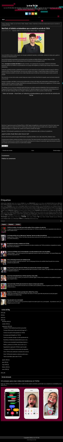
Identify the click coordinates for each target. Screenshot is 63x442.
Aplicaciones (32, 203)
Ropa (22, 214)
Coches (51, 204)
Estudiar (26, 207)
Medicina (25, 212)
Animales (23, 203)
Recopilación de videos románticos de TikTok (18, 243)
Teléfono (8, 216)
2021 (2, 372)
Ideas (3, 210)
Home (3, 23)
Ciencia (46, 204)
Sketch (38, 214)
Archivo (18, 224)
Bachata (56, 203)
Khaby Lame (53, 210)
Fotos (2, 208)
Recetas (2, 214)
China (40, 204)
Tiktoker (26, 23)
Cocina (54, 204)
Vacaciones (55, 216)
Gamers (7, 208)
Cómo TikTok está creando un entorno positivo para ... (16, 354)
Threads (16, 216)
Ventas (8, 218)
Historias (45, 208)
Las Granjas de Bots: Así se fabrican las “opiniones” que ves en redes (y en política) (27, 235)
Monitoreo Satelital (39, 212)
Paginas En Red (33, 439)
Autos (52, 203)
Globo (23, 208)
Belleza (5, 204)
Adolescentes (4, 203)
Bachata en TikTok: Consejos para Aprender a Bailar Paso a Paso (22, 292)
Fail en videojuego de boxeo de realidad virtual (18, 259)
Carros (29, 204)
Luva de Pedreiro (6, 212)
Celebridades (36, 204)
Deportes (8, 23)
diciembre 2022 (5, 321)
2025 (2, 312)
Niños (57, 212)
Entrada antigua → (57, 150)
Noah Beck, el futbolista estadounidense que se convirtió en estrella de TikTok (26, 28)
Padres (2, 213)
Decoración (32, 206)
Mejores (28, 212)
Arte (40, 203)
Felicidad (45, 207)
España (21, 207)
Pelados (21, 213)
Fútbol (11, 23)
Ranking (51, 213)
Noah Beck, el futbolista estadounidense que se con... (15, 340)
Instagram (16, 210)
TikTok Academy (30, 216)
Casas (32, 204)
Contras (13, 206)
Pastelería (15, 213)
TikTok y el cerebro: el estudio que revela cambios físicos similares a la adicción (26, 227)
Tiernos (19, 216)
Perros (26, 213)
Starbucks (46, 214)
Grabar (25, 208)
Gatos (15, 208)
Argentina (37, 203)
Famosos (42, 207)
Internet (37, 210)
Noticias (60, 212)
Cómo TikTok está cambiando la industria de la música (16, 351)
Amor (16, 203)
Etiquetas (11, 224)
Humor (60, 209)
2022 (2, 320)
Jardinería (45, 210)
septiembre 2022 (6, 326)
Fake (38, 207)
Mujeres (47, 212)
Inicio (3, 19)
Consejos (9, 206)
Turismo (47, 216)
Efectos (14, 207)
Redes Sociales (9, 215)
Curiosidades (21, 206)
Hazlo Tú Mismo (37, 208)
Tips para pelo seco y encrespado (15, 300)
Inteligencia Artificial (31, 210)
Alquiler (13, 203)
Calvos (22, 204)
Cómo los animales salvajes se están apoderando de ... (16, 337)
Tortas (41, 216)
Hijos (41, 208)
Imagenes (6, 210)
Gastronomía (11, 208)
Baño (61, 203)
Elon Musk (18, 207)
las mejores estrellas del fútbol (13, 63)
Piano (30, 213)
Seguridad (34, 214)
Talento (50, 214)
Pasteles (18, 213)
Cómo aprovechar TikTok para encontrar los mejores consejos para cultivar (25, 284)
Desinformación (46, 206)
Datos (29, 206)
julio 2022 (4, 362)
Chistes (43, 204)
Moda (34, 212)
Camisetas (26, 204)
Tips (38, 216)
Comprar (5, 206)
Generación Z (19, 208)
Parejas (11, 213)
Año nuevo (27, 203)
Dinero (51, 206)
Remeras (19, 214)
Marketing (12, 212)
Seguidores (28, 214)
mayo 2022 (4, 364)
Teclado (61, 214)
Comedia (57, 204)
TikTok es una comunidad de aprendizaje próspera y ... (16, 342)
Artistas (42, 203)
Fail (36, 207)
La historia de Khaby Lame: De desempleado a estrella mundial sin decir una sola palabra (28, 251)
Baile (59, 203)
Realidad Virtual (56, 213)
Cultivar (16, 206)
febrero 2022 (5, 367)
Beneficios (10, 204)
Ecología (6, 207)
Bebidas (2, 204)
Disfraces (55, 206)
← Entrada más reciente (6, 150)
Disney (58, 206)
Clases (49, 204)
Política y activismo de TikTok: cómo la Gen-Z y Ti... (15, 344)
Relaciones (15, 214)
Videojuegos (16, 218)
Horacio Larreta (53, 208)
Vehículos (60, 216)
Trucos (44, 216)
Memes (31, 212)
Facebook (33, 207)
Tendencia (12, 216)
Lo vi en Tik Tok (32, 5)
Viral (24, 218)
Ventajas (5, 218)
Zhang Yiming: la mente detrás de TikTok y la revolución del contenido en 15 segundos (28, 267)
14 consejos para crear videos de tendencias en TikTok (20, 381)
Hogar (48, 208)
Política (32, 213)
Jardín (41, 210)
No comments (42, 30)
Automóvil (49, 203)
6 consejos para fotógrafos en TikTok (12, 335)
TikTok (22, 23)
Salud (24, 214)
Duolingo (2, 207)
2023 (2, 317)
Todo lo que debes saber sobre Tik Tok (12, 356)
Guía (28, 208)
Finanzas (56, 207)
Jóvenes (48, 210)
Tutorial (51, 216)
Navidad (54, 212)
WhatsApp (27, 218)
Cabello (19, 204)
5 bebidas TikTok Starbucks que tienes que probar (14, 328)
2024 (2, 315)
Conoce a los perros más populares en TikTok (14, 332)
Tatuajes (57, 214)
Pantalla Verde (6, 213)
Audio (45, 203)
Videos (30, 23)
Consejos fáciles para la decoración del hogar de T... (15, 330)
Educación (10, 207)
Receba (61, 213)
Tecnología (4, 216)
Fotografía (60, 207)
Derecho (41, 206)
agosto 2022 (5, 360)
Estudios (30, 207)
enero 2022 (4, 369)
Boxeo (13, 204)
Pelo (24, 213)
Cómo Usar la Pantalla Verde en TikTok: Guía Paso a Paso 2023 (22, 275)
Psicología (47, 213)
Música (50, 212)
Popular (36, 213)
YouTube (31, 218)
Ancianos (18, 203)
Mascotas (17, 212)
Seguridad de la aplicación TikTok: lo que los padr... (15, 347)
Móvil (45, 212)
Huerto (57, 208)
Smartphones (41, 214)
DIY (61, 206)
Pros (44, 213)
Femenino (49, 207)
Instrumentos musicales (22, 210)
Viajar (12, 218)
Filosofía (52, 207)
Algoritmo (9, 203)
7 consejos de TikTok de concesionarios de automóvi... (16, 349)
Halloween (31, 208)
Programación (40, 213)
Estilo (24, 207)
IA (1, 210)
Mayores (20, 212)
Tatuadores (54, 214)
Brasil (16, 204)
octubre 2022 (5, 324)
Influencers (10, 210)
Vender (2, 218)
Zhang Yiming (35, 218)
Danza (26, 206)
